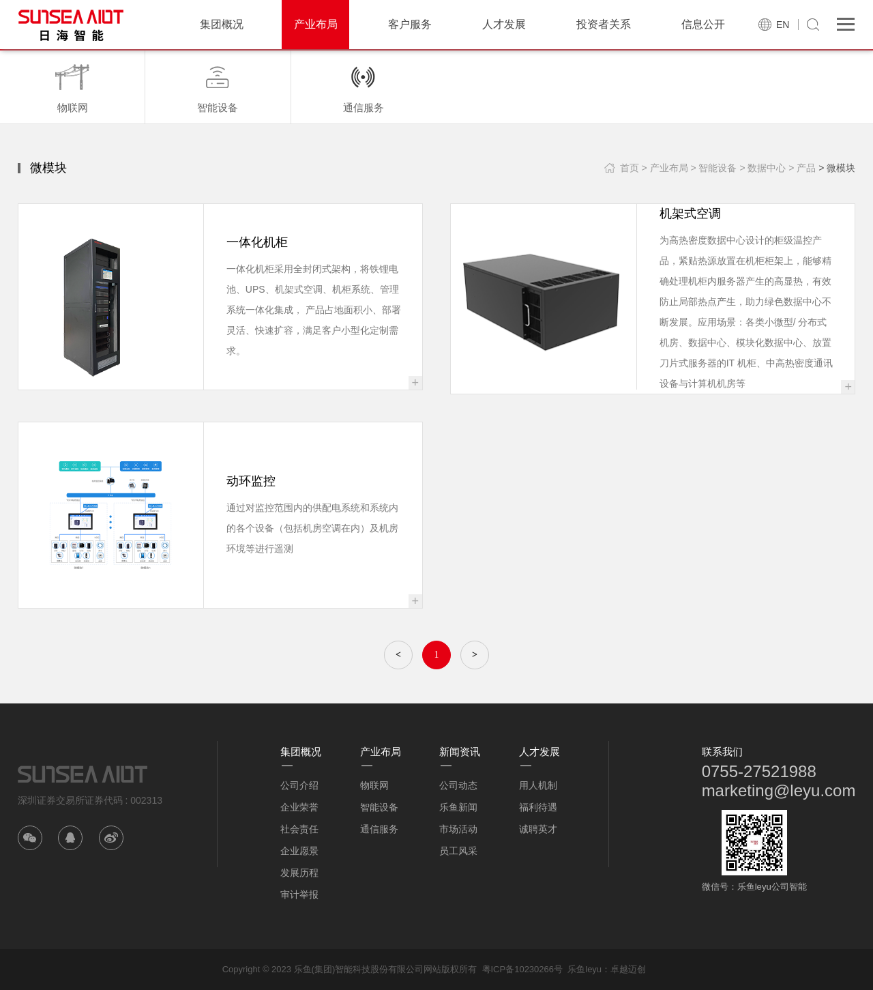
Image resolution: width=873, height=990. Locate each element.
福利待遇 (538, 807)
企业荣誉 (299, 807)
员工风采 (458, 850)
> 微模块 (836, 167)
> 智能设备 (713, 167)
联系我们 (722, 751)
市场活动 (458, 829)
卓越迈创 (628, 969)
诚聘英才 (538, 829)
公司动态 (458, 785)
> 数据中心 (762, 167)
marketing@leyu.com (779, 790)
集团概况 (221, 24)
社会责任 (299, 829)
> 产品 (802, 167)
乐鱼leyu (584, 969)
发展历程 (299, 872)
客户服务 (410, 24)
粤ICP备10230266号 (522, 969)
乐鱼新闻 (458, 807)
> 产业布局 (664, 167)
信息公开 (703, 24)
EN (782, 24)
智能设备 (379, 807)
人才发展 (504, 24)
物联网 (374, 785)
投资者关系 (603, 24)
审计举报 (299, 894)
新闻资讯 (459, 751)
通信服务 (379, 829)
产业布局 (316, 24)
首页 (629, 167)
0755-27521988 (759, 771)
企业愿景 (299, 850)
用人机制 (538, 785)
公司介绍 (299, 785)
